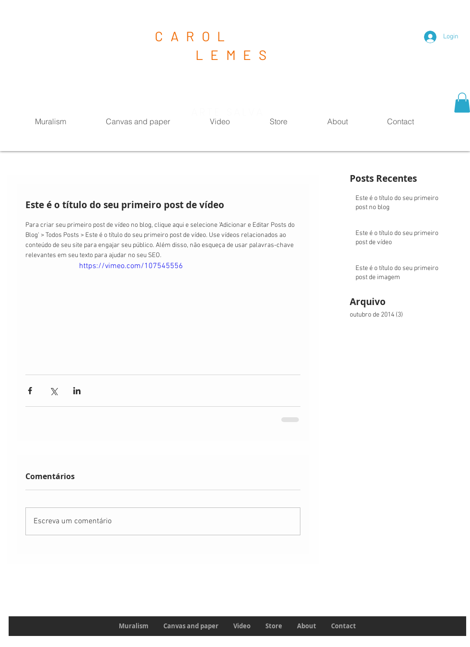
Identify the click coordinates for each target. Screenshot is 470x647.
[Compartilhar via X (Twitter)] (53, 390)
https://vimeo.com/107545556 (131, 266)
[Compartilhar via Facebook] (29, 390)
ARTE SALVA (228, 112)
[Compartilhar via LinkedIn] (76, 390)
